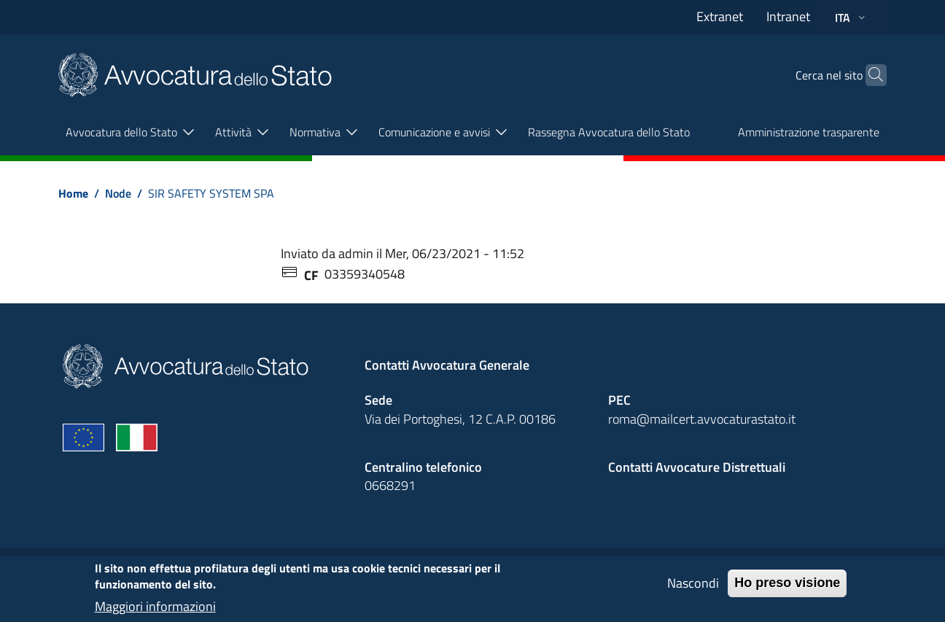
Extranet (719, 16)
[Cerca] (869, 75)
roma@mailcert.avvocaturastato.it (702, 419)
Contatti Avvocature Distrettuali (696, 467)
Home (73, 193)
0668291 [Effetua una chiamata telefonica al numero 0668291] (390, 485)
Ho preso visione (787, 589)
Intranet (788, 16)
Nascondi (693, 589)
